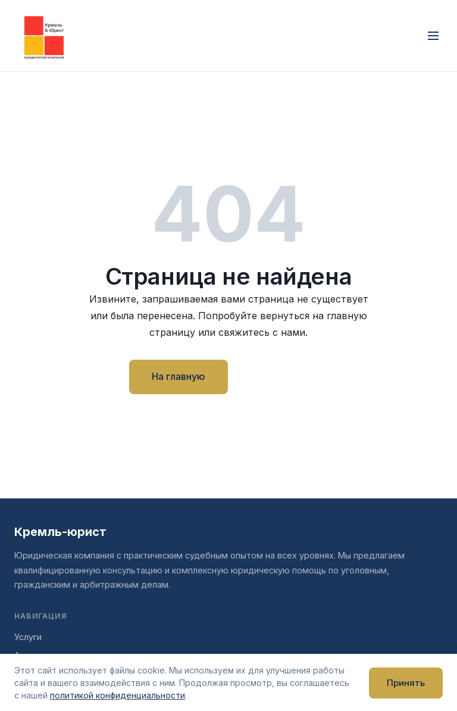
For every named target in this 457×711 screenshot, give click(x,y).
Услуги (28, 637)
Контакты (283, 376)
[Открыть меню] (433, 35)
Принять (406, 682)
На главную (178, 376)
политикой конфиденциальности (117, 695)
